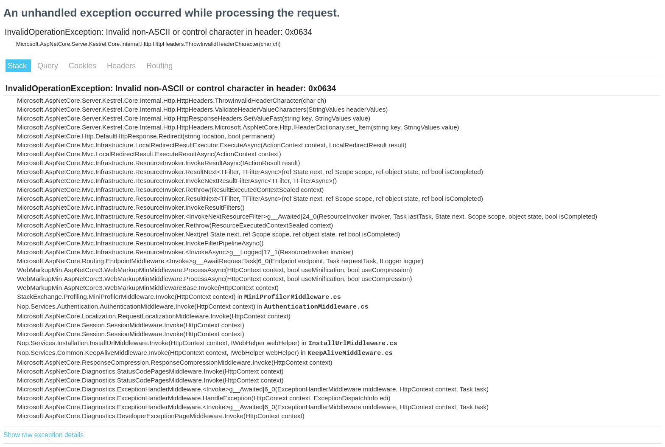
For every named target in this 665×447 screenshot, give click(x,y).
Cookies (83, 66)
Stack (18, 66)
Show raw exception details (43, 435)
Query (48, 66)
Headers (122, 66)
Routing (159, 66)
